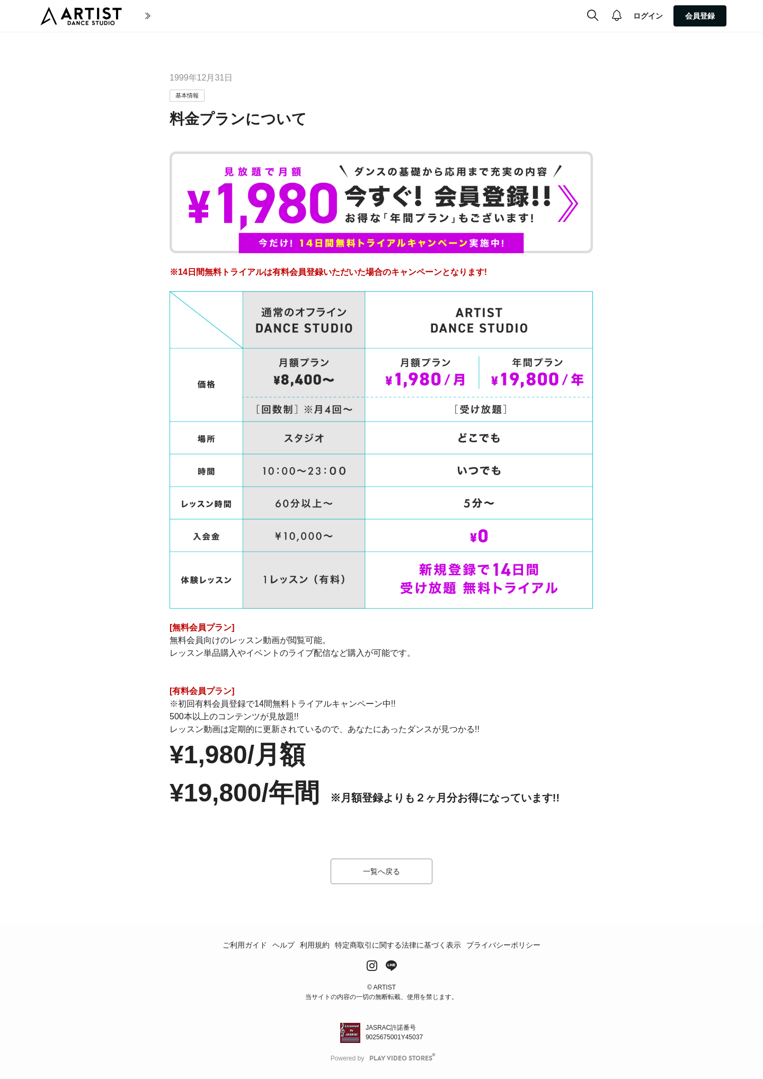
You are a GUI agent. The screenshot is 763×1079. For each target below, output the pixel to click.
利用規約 (315, 945)
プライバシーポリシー (503, 945)
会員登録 (700, 16)
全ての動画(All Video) (292, 16)
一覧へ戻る (381, 871)
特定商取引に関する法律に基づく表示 (398, 945)
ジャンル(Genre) (367, 16)
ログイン (648, 16)
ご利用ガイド (245, 945)
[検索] (592, 16)
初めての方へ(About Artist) (191, 16)
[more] (408, 16)
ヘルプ (283, 945)
